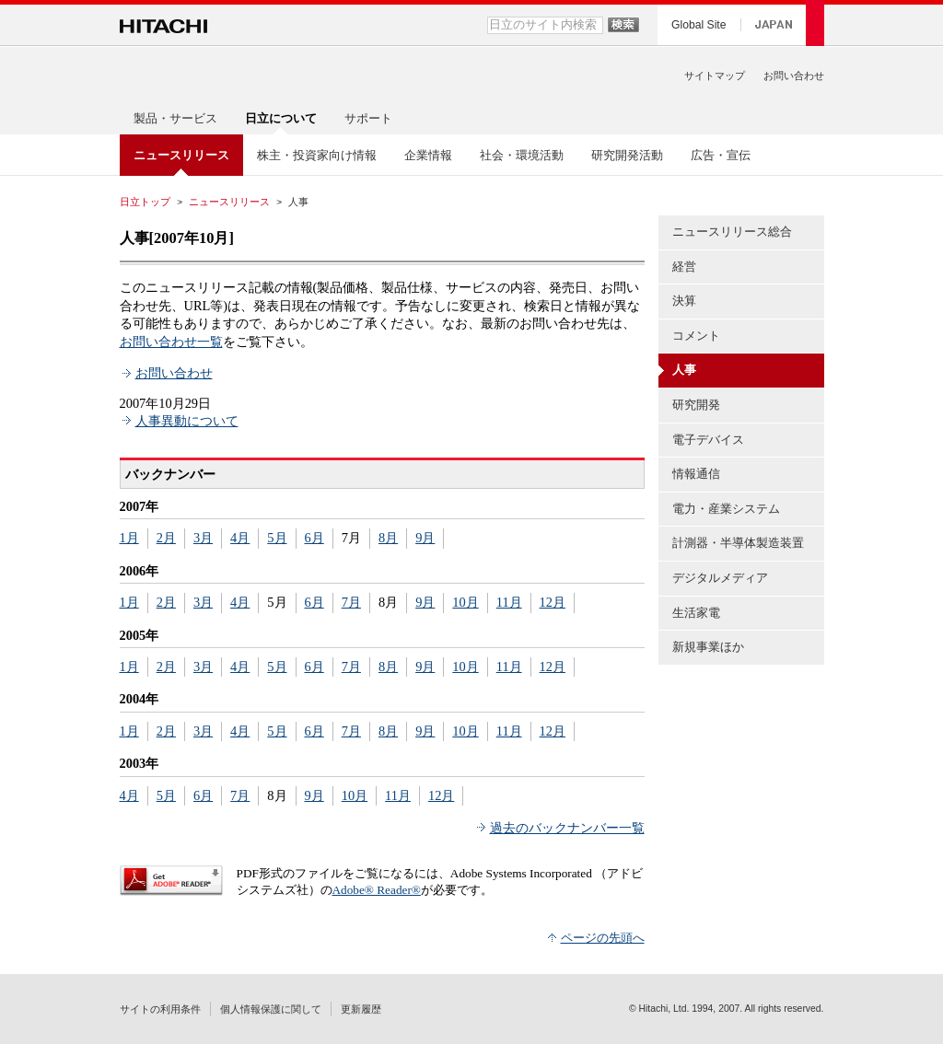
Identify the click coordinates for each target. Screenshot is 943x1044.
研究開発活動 (627, 155)
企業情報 (428, 155)
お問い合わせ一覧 (171, 341)
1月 (129, 537)
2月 (166, 537)
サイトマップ (714, 75)
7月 (351, 602)
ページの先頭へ (603, 938)
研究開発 (696, 405)
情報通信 (696, 474)
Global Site (698, 24)
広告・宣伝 (721, 155)
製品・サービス (175, 118)
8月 (388, 537)
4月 (240, 537)
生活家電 (696, 613)
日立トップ (145, 201)
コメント (696, 335)
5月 (276, 537)
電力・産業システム (726, 509)
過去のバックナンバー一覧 (567, 827)
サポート (368, 118)
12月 (552, 602)
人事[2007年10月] (177, 238)
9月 (425, 537)
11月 (509, 602)
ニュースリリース (229, 201)
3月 (203, 537)
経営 (684, 266)
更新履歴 (361, 1009)
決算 (684, 300)
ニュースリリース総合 (732, 231)
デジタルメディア (720, 578)
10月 (465, 602)
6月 (314, 537)
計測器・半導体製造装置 (738, 543)
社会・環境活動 (522, 155)
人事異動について (187, 420)
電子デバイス (708, 440)
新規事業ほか (708, 647)
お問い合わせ (793, 75)
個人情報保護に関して (270, 1009)
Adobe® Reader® (376, 890)
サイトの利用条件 (160, 1009)
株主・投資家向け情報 (317, 155)
